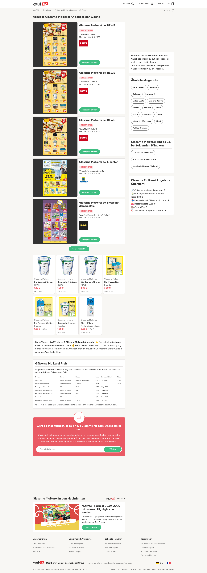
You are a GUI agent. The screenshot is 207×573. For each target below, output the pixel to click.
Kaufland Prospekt (77, 547)
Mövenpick (147, 114)
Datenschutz (110, 441)
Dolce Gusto (138, 101)
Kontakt (146, 569)
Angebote (47, 10)
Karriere (36, 551)
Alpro (159, 114)
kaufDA (36, 10)
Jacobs (136, 107)
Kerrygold (146, 121)
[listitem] (44, 274)
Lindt (158, 121)
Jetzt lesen (91, 527)
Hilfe (113, 569)
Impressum (122, 569)
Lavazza (149, 94)
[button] (79, 44)
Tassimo (153, 87)
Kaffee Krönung (140, 128)
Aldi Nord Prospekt (113, 544)
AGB (154, 569)
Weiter (113, 449)
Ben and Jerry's (156, 101)
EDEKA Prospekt (76, 544)
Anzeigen (169, 10)
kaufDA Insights (147, 547)
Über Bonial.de (39, 544)
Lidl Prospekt (110, 551)
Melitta (147, 107)
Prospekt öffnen (89, 62)
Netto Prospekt (111, 547)
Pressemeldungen (148, 555)
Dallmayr (137, 94)
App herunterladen (149, 551)
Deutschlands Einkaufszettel (153, 544)
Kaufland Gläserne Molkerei (145, 166)
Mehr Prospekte (79, 249)
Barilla (158, 107)
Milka (135, 114)
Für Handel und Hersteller (44, 547)
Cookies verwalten (166, 569)
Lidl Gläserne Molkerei (143, 153)
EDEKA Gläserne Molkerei (144, 159)
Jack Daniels (139, 87)
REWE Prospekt (75, 551)
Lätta (135, 121)
